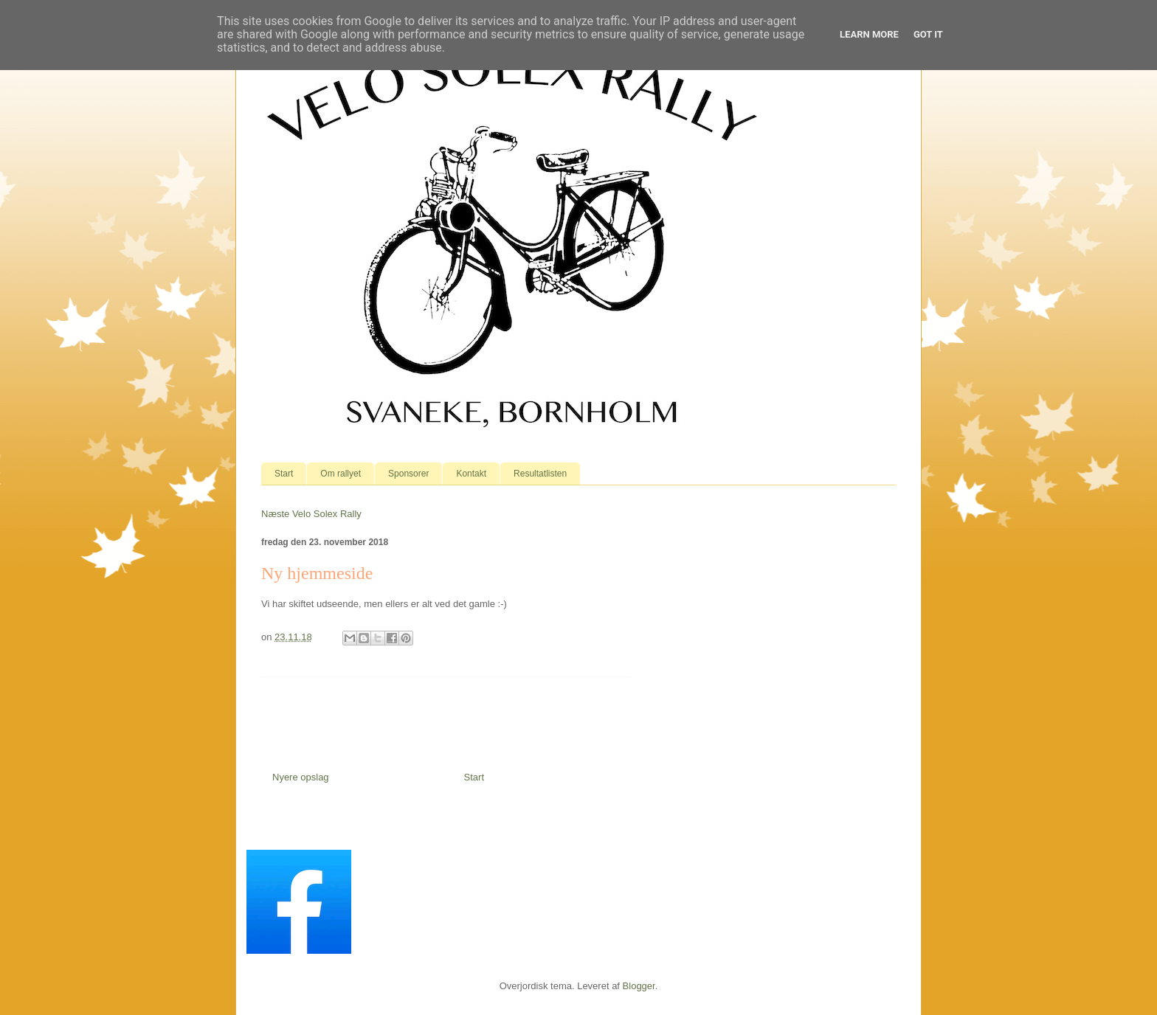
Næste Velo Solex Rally (311, 513)
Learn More (869, 34)
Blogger (639, 985)
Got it (928, 34)
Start (283, 473)
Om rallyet (340, 473)
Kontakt (471, 473)
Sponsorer (408, 473)
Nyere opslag (300, 777)
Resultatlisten (540, 473)
